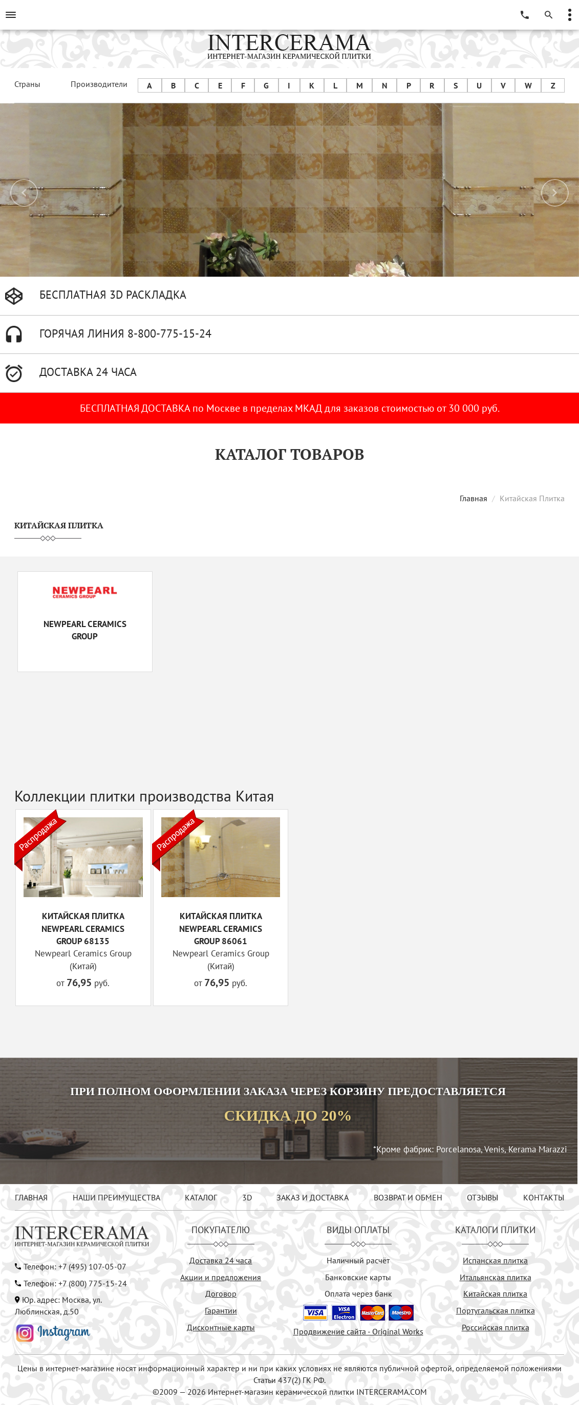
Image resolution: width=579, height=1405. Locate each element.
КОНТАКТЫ (543, 1197)
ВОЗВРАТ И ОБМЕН (408, 1197)
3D (247, 1197)
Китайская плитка (495, 1293)
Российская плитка (495, 1327)
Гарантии (221, 1310)
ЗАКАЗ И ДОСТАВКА (312, 1197)
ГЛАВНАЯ (31, 1197)
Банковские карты (358, 1277)
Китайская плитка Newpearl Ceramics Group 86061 (220, 928)
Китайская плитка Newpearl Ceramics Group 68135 (82, 928)
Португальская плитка (495, 1310)
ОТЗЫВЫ (482, 1197)
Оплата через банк (358, 1293)
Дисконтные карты (221, 1327)
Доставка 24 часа (220, 1260)
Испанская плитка (495, 1260)
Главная (473, 498)
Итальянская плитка (495, 1277)
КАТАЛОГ (201, 1197)
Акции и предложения (220, 1277)
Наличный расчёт (358, 1260)
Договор (221, 1293)
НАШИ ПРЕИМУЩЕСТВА (116, 1197)
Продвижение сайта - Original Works (358, 1331)
